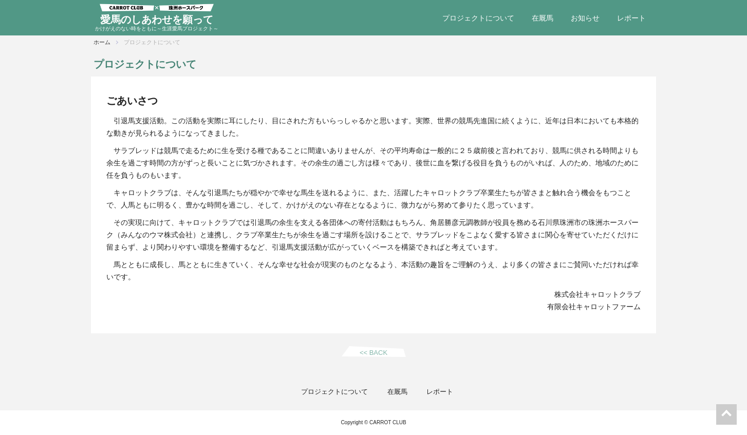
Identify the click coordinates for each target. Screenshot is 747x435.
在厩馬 (542, 18)
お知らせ (585, 18)
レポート (631, 18)
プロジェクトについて (478, 18)
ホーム (102, 42)
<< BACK (373, 352)
